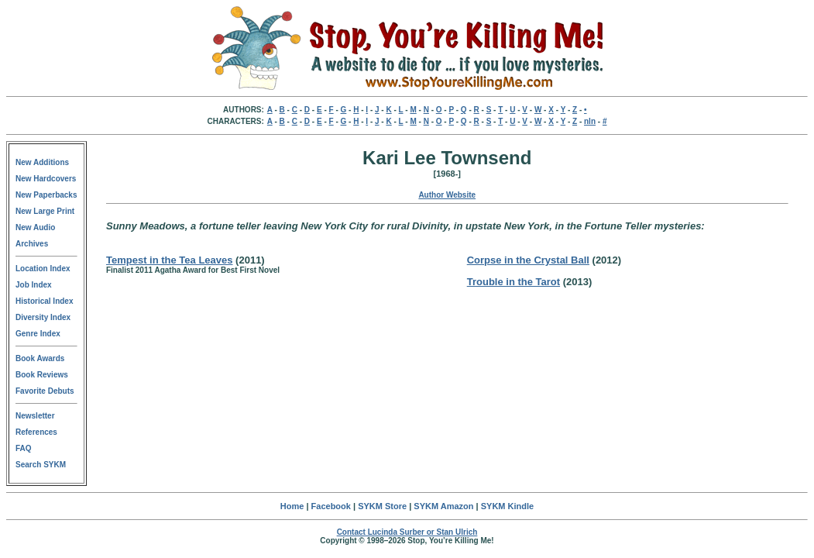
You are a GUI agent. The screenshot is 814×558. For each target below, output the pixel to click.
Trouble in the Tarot (513, 282)
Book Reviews (41, 374)
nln (590, 121)
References (36, 432)
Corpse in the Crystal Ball (528, 260)
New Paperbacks (46, 195)
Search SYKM (40, 464)
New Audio (35, 227)
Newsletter (35, 416)
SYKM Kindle (507, 506)
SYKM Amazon (443, 506)
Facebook (331, 506)
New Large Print (44, 211)
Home (292, 506)
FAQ (23, 448)
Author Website (447, 195)
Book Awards (39, 358)
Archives (31, 243)
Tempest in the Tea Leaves (169, 260)
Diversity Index (42, 317)
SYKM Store (382, 506)
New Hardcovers (45, 178)
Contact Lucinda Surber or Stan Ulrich (407, 532)
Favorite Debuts (44, 391)
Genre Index (37, 333)
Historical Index (44, 301)
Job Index (33, 285)
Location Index (42, 268)
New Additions (42, 162)
